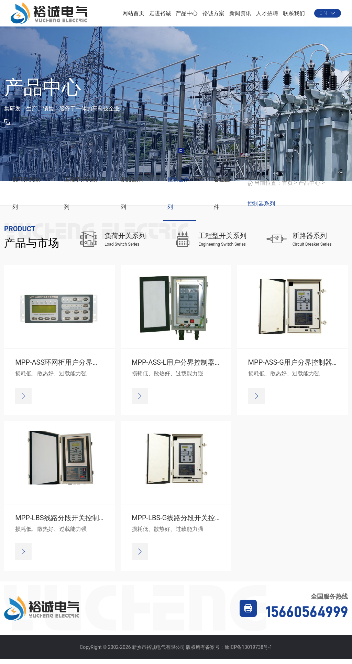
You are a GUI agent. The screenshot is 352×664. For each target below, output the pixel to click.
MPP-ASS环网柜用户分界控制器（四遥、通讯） (88, 367)
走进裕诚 (160, 15)
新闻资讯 (240, 15)
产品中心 (187, 15)
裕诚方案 (213, 15)
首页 (287, 187)
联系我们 (294, 15)
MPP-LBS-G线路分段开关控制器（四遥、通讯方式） (211, 522)
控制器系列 (261, 208)
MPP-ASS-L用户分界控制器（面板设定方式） (201, 367)
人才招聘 (267, 15)
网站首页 (133, 15)
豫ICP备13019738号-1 (248, 651)
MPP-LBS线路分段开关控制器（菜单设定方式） (88, 522)
